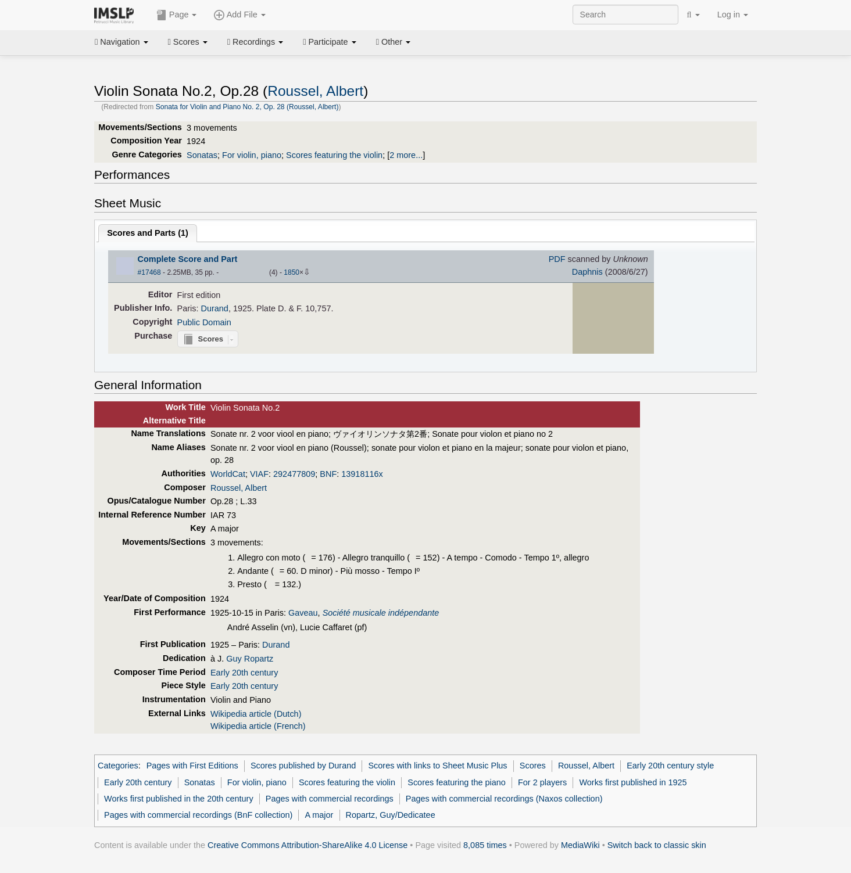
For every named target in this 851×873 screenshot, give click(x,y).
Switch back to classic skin (656, 845)
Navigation (121, 41)
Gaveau (303, 612)
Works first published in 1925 (632, 782)
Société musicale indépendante (381, 612)
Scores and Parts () (147, 233)
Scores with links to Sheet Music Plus (437, 765)
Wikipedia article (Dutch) (255, 713)
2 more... (406, 155)
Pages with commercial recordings (330, 798)
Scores (188, 41)
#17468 (149, 272)
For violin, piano (251, 155)
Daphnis (587, 271)
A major (319, 815)
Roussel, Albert (315, 91)
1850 (291, 272)
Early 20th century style (670, 765)
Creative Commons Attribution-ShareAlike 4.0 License (307, 845)
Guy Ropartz (249, 658)
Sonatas (202, 155)
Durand (214, 308)
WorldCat (227, 474)
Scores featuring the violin (334, 155)
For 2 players (542, 782)
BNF (328, 474)
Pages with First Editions (192, 765)
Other (393, 41)
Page (176, 15)
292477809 (294, 474)
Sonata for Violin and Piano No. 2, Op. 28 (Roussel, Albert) (247, 107)
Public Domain (204, 322)
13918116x (361, 474)
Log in (732, 14)
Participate (329, 41)
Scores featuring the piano (456, 782)
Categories (118, 765)
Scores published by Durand (303, 765)
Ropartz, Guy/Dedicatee (390, 815)
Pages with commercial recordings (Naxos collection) (504, 798)
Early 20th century (244, 672)
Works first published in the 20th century (178, 798)
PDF (557, 259)
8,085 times (485, 845)
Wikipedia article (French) (258, 726)
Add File (239, 15)
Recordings (255, 41)
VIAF (259, 474)
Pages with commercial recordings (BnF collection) (198, 815)
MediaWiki (580, 845)
